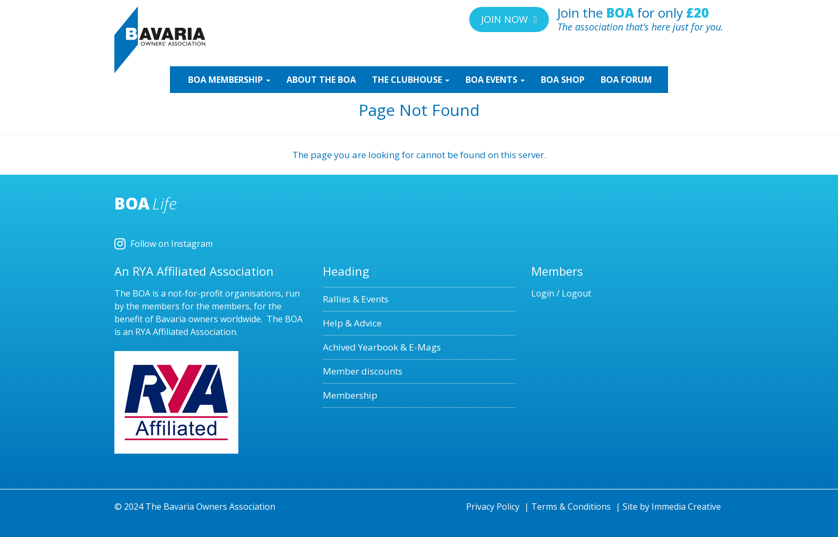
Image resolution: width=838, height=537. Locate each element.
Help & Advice (352, 323)
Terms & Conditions (571, 506)
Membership (350, 395)
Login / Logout (561, 293)
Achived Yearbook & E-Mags (382, 347)
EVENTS (495, 79)
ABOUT (321, 79)
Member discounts (362, 371)
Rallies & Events (356, 299)
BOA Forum (626, 79)
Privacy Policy (492, 506)
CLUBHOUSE (410, 79)
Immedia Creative (686, 506)
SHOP (563, 79)
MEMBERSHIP (228, 79)
